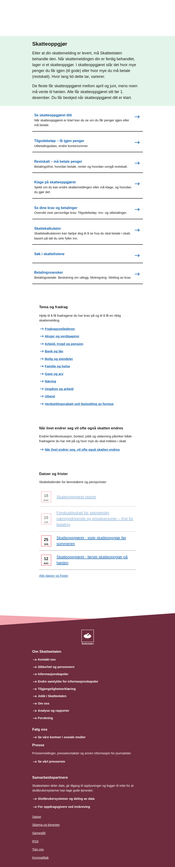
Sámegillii (39, 833)
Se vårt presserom (51, 761)
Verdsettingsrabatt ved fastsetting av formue (79, 404)
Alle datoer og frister (53, 575)
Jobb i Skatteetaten (52, 696)
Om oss (43, 703)
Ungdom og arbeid (59, 389)
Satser (36, 816)
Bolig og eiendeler (59, 359)
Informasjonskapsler (53, 674)
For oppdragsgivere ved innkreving (64, 806)
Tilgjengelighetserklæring (57, 689)
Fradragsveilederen (60, 329)
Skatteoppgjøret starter (76, 497)
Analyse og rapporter (53, 710)
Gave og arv (54, 374)
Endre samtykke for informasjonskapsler (68, 681)
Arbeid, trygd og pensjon (64, 344)
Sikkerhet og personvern (56, 667)
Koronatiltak (40, 857)
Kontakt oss (47, 659)
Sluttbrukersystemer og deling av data (66, 798)
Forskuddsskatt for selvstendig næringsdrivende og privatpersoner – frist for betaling (95, 519)
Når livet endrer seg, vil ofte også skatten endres (82, 449)
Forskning (45, 718)
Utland (50, 396)
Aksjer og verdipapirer (62, 336)
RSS (35, 841)
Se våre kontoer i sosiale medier (62, 737)
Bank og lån (54, 351)
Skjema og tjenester (46, 825)
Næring (50, 381)
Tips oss (38, 849)
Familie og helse (57, 366)
